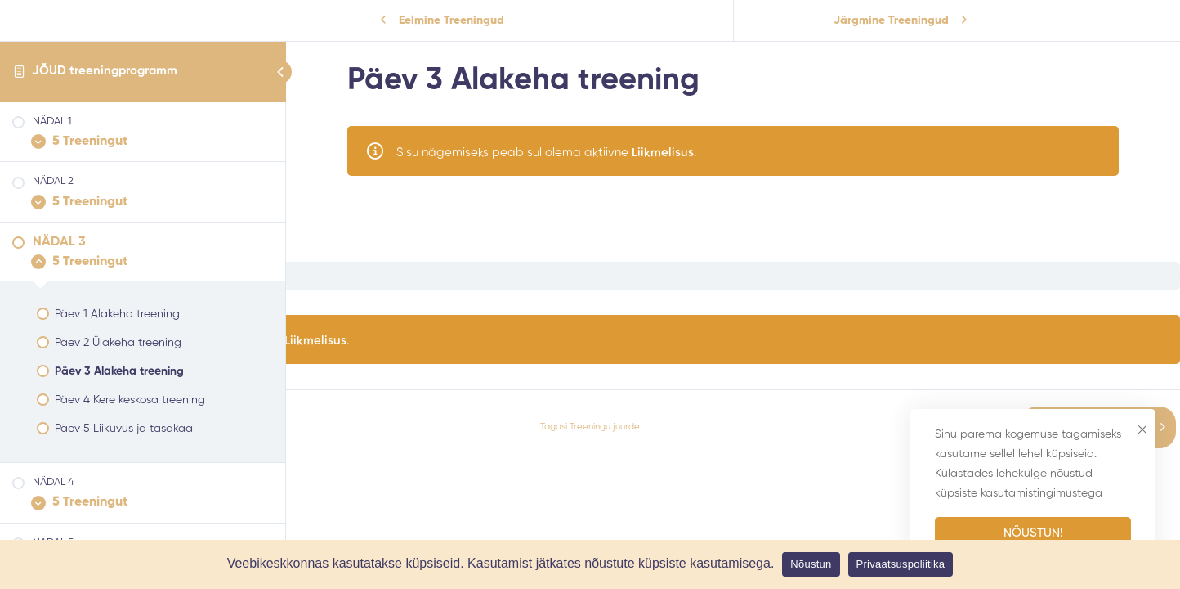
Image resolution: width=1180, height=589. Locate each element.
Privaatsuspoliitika (900, 564)
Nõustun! (1033, 533)
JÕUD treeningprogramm (104, 71)
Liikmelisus (663, 152)
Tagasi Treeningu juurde (590, 427)
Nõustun (810, 564)
